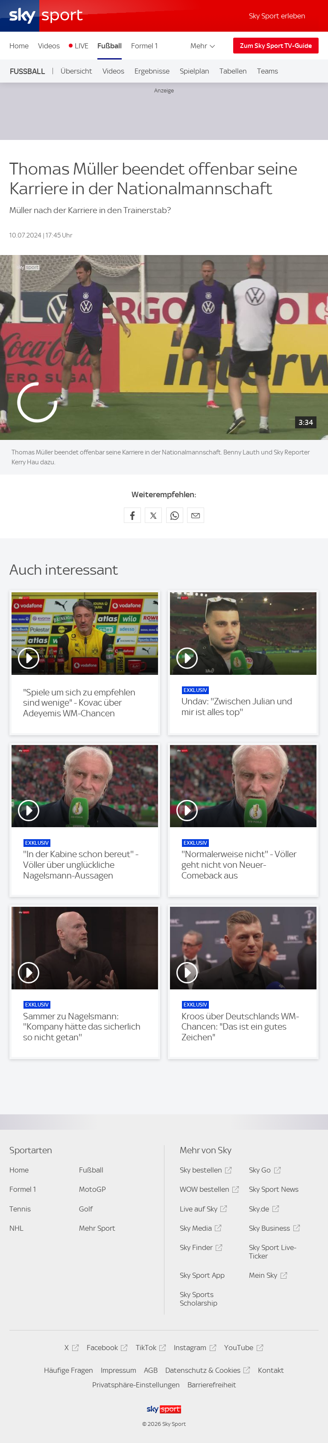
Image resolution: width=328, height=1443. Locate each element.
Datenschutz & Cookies (206, 1372)
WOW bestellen (208, 1191)
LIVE (81, 46)
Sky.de (262, 1210)
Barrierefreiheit (211, 1385)
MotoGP (92, 1189)
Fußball (109, 46)
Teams (267, 71)
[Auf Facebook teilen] (132, 515)
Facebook (106, 1349)
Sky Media (199, 1229)
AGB (151, 1370)
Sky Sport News (274, 1189)
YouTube (242, 1349)
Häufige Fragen (68, 1370)
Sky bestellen (204, 1171)
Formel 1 (144, 46)
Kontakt (271, 1370)
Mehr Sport (97, 1228)
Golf (86, 1209)
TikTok (150, 1349)
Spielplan (194, 71)
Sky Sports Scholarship (198, 1298)
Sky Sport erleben (277, 16)
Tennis (20, 1209)
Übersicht (76, 71)
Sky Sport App (202, 1275)
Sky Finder (200, 1249)
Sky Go (263, 1171)
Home (19, 46)
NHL (16, 1228)
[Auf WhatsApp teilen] (174, 515)
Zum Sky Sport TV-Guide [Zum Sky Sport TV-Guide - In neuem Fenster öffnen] (276, 46)
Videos (49, 46)
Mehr (203, 46)
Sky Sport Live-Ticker (272, 1251)
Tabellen (233, 71)
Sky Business (273, 1229)
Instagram (194, 1349)
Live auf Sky (202, 1210)
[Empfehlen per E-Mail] (195, 515)
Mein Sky (266, 1277)
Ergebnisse (152, 71)
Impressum (118, 1370)
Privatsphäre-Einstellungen (136, 1385)
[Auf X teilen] (153, 515)
